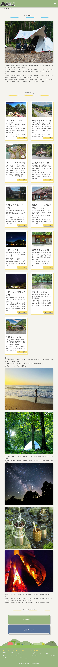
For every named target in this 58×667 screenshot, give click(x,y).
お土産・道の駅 (24, 658)
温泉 (21, 657)
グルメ (22, 655)
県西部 (4, 654)
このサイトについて (44, 653)
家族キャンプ (14, 655)
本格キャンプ (14, 652)
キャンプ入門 (32, 654)
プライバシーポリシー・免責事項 (47, 655)
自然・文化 (23, 652)
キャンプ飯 (32, 652)
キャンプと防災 (33, 655)
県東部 (4, 652)
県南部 (4, 655)
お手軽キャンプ (15, 654)
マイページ (42, 652)
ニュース (41, 650)
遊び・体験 (23, 654)
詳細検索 (5, 657)
